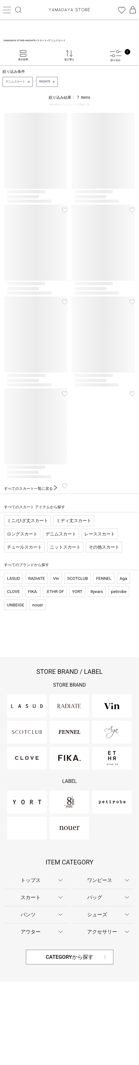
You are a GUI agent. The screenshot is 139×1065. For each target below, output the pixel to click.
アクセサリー (102, 932)
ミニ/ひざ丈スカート (27, 520)
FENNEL (104, 578)
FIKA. (33, 591)
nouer (37, 604)
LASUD (13, 578)
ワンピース (99, 880)
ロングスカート (22, 533)
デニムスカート (61, 533)
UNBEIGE (15, 604)
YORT (77, 591)
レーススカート (99, 533)
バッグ (94, 897)
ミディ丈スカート (73, 520)
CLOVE (13, 591)
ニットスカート (65, 547)
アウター (31, 932)
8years (97, 591)
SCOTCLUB (77, 578)
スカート (31, 897)
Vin (56, 578)
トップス (31, 880)
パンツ (28, 915)
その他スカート (104, 547)
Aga (123, 578)
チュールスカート (24, 547)
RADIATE (36, 578)
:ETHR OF (55, 591)
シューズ (97, 915)
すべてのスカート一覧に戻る (30, 488)
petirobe (119, 591)
